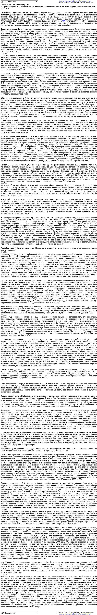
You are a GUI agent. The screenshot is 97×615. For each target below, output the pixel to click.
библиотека (75, 1)
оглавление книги (85, 1)
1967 (63, 21)
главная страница (64, 1)
